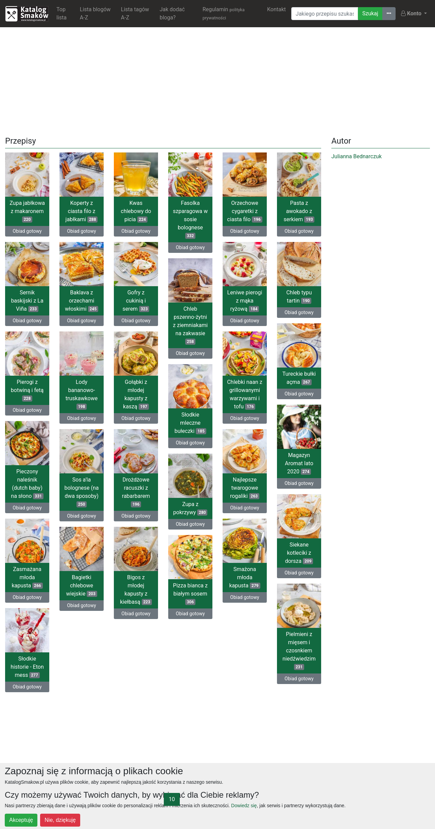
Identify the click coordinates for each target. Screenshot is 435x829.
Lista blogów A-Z (95, 13)
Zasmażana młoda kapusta (27, 577)
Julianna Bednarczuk (356, 156)
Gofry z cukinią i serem (136, 300)
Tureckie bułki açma (299, 378)
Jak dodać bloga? (172, 13)
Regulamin (224, 13)
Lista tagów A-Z (135, 13)
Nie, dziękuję (60, 820)
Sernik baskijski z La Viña (27, 300)
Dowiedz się (244, 805)
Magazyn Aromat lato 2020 (299, 463)
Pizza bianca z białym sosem (190, 593)
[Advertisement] (217, 80)
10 (172, 799)
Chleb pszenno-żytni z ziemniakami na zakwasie (190, 325)
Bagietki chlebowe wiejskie (81, 585)
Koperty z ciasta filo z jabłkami (82, 211)
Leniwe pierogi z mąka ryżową (244, 300)
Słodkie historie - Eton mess (27, 666)
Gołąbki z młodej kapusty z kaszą (136, 394)
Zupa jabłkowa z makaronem (27, 211)
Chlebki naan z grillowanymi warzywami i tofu (244, 394)
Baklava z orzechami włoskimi (81, 300)
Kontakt (276, 9)
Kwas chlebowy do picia (136, 211)
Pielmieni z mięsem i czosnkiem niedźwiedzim (298, 650)
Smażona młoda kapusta (244, 577)
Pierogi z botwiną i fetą (27, 390)
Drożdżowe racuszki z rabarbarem (136, 491)
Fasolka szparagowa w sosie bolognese (190, 219)
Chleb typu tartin (299, 296)
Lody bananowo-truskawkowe (82, 394)
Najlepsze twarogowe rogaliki (244, 487)
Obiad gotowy (27, 231)
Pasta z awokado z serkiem (299, 211)
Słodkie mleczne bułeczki (190, 422)
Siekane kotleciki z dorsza (299, 552)
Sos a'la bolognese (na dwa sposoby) (81, 491)
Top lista (61, 13)
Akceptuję (21, 820)
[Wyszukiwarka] (324, 13)
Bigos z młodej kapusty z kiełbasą (136, 589)
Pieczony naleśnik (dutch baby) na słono (27, 483)
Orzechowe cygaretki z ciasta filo (244, 211)
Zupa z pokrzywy (190, 508)
